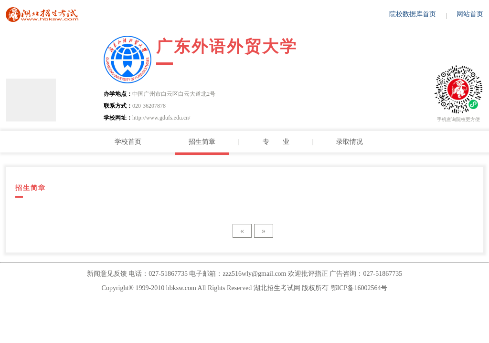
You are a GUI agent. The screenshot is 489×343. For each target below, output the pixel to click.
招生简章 (202, 141)
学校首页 (128, 141)
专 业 (276, 141)
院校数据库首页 (412, 14)
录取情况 (349, 141)
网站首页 (470, 14)
